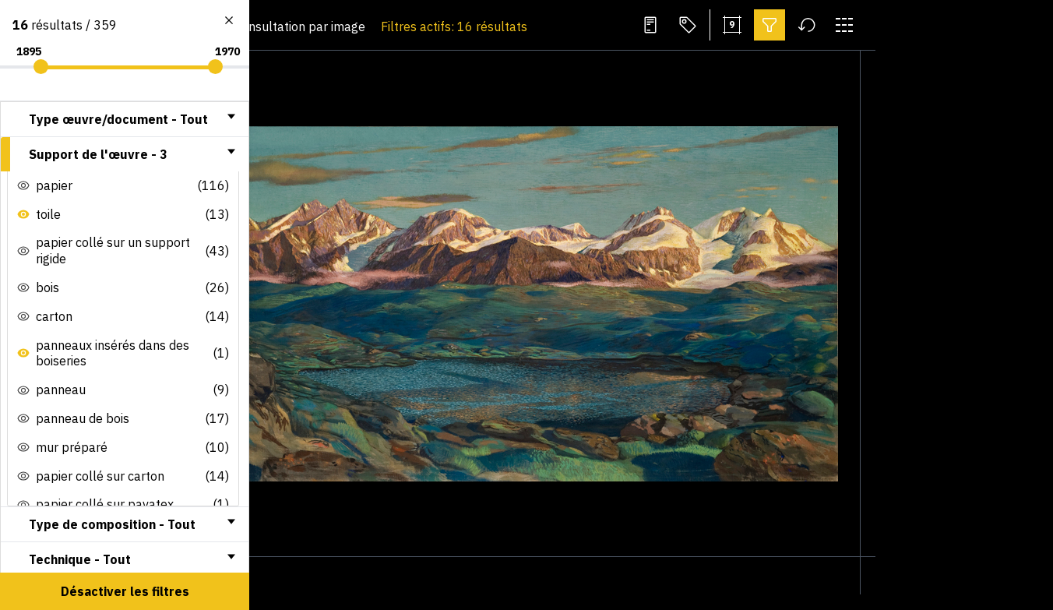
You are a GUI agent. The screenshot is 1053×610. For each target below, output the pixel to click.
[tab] (124, 119)
